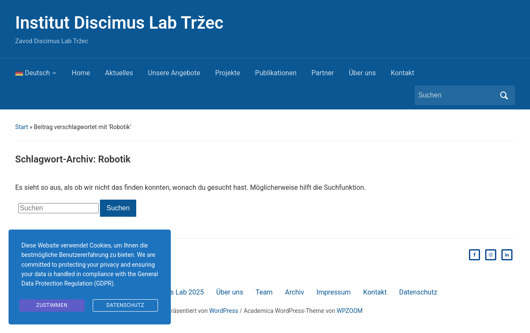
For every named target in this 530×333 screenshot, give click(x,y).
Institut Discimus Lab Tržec (119, 23)
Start (21, 127)
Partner (322, 73)
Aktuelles (119, 73)
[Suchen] (457, 95)
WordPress (223, 310)
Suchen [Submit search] (504, 95)
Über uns (362, 73)
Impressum (333, 292)
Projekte (227, 73)
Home (81, 73)
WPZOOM (350, 310)
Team (263, 292)
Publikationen (275, 73)
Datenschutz (418, 292)
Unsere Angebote (174, 73)
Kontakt (402, 73)
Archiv (294, 292)
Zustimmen (51, 305)
